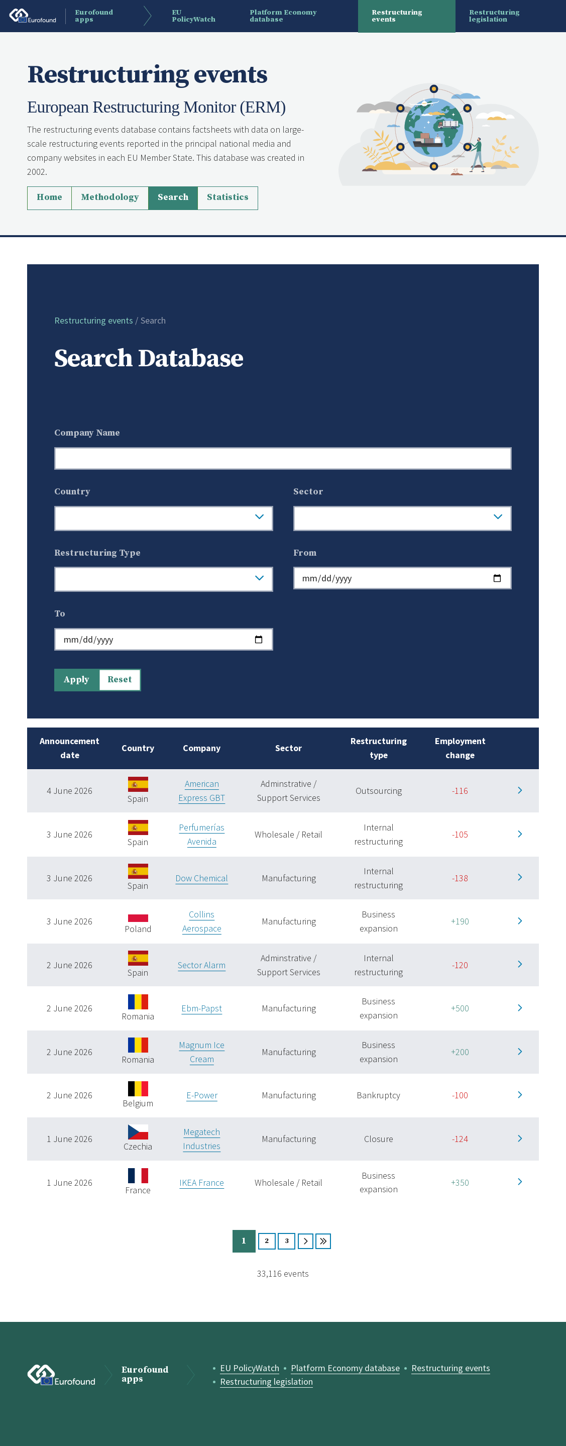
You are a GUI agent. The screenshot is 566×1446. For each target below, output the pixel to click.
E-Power (201, 1095)
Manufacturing (289, 878)
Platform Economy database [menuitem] (283, 16)
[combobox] (163, 518)
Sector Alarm (201, 965)
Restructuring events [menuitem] (397, 16)
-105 (460, 834)
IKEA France (201, 1182)
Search (173, 197)
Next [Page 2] (305, 1241)
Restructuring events (93, 320)
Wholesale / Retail (288, 834)
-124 (460, 1139)
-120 (460, 965)
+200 (460, 1052)
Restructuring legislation (266, 1381)
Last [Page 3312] (323, 1241)
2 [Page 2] (267, 1241)
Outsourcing (379, 790)
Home (49, 197)
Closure (378, 1139)
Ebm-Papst (201, 1008)
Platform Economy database (345, 1368)
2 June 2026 (69, 965)
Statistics (228, 197)
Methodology (110, 197)
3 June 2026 (69, 834)
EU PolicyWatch (249, 1368)
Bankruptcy (378, 1095)
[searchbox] (154, 518)
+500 (460, 1008)
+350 (460, 1182)
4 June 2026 (69, 790)
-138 (460, 878)
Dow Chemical (201, 878)
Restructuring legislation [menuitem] (494, 16)
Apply (76, 679)
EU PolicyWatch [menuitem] (193, 16)
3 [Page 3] (287, 1241)
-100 (460, 1095)
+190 (460, 921)
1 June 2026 (69, 1139)
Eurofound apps (145, 1375)
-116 (460, 790)
